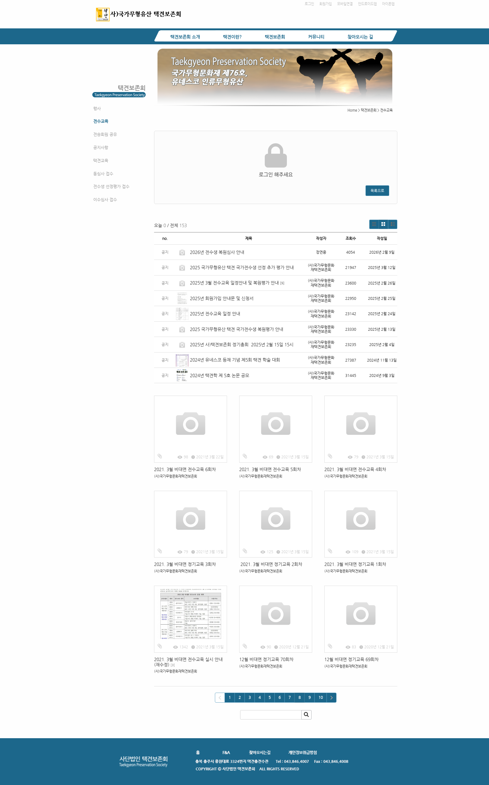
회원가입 (325, 4)
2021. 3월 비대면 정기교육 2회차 (270, 564)
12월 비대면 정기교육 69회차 (351, 659)
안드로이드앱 (367, 4)
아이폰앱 (388, 4)
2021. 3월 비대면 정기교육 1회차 (355, 564)
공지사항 (100, 147)
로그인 (309, 4)
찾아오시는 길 (360, 36)
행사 (97, 108)
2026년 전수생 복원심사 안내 (217, 252)
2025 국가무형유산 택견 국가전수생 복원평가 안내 (236, 329)
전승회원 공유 (105, 134)
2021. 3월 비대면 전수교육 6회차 (185, 469)
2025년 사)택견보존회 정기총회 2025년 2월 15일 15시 (241, 344)
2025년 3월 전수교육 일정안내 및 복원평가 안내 (234, 282)
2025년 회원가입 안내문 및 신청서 (222, 298)
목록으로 (377, 190)
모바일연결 (345, 4)
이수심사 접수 (105, 199)
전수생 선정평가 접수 (111, 186)
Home (352, 110)
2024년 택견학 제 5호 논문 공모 (219, 375)
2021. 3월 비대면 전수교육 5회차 (270, 469)
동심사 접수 (103, 173)
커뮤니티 (316, 36)
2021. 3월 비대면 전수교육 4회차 (355, 469)
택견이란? (232, 36)
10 (320, 697)
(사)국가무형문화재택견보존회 (175, 476)
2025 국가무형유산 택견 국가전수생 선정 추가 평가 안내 (242, 267)
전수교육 (100, 121)
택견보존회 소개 (185, 36)
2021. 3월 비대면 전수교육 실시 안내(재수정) (188, 662)
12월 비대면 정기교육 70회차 (266, 659)
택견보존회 (275, 36)
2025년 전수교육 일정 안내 (215, 313)
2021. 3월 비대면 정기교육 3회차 (185, 564)
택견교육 (100, 160)
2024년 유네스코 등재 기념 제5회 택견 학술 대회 (235, 359)
